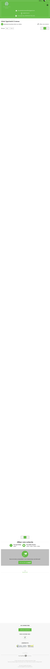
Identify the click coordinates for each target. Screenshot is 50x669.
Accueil (2, 19)
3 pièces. (31, 546)
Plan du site (10, 661)
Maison (14, 546)
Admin (27, 661)
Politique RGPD (39, 661)
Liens (25, 661)
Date (7, 28)
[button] (43, 24)
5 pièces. (38, 546)
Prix (12, 28)
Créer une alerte (25, 562)
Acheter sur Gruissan (7, 19)
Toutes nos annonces (32, 661)
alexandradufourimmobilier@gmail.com (26, 10)
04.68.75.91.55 (26, 13)
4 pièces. (34, 546)
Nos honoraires (20, 661)
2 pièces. (27, 546)
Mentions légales (15, 661)
